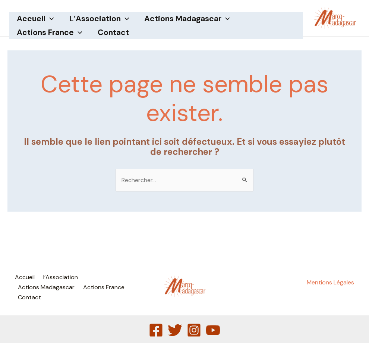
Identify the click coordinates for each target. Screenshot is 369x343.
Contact (114, 32)
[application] (50, 19)
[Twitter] (175, 330)
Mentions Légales (330, 282)
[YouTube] (213, 330)
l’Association (100, 19)
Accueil (35, 19)
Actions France (50, 33)
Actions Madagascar (188, 19)
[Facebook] (156, 330)
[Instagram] (194, 330)
